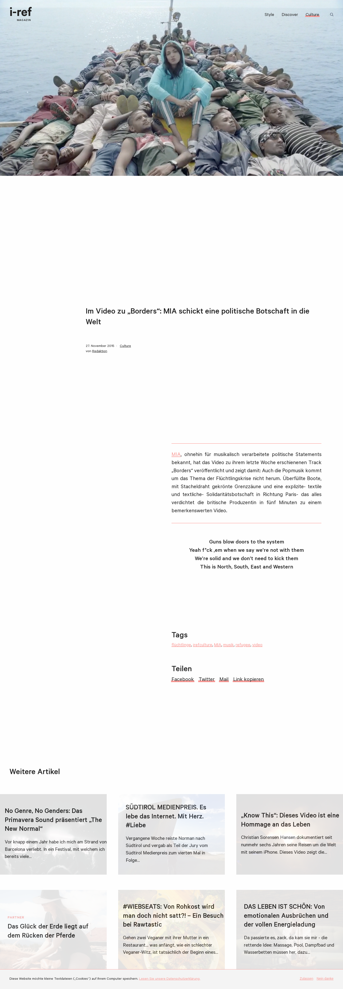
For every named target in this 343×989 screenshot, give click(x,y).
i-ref (21, 14)
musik (228, 645)
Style (269, 15)
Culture (312, 15)
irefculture (202, 645)
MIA (176, 455)
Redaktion (99, 352)
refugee (243, 645)
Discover (290, 15)
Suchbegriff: (332, 15)
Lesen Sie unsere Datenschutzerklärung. (169, 979)
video (257, 645)
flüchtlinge (181, 645)
